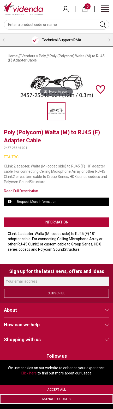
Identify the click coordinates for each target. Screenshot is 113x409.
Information (56, 222)
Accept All (56, 389)
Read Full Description (21, 191)
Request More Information (36, 202)
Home (13, 56)
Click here (29, 373)
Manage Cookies (56, 399)
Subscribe (56, 293)
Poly (42, 56)
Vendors (28, 56)
